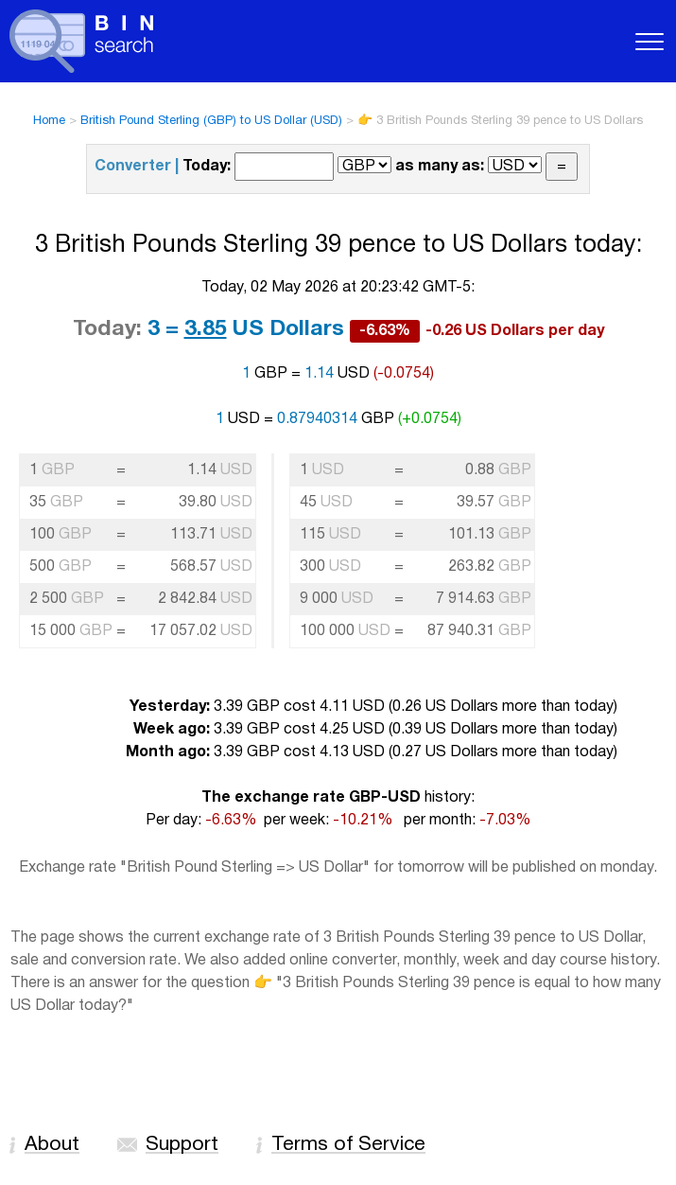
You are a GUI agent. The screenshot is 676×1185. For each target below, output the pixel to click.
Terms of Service (348, 1145)
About (52, 1145)
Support (182, 1145)
